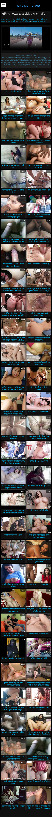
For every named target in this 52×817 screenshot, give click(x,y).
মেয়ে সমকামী (11, 21)
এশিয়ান (24, 19)
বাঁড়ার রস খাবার (34, 19)
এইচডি (18, 19)
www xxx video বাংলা (38, 21)
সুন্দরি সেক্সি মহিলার (23, 21)
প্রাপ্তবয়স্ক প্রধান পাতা (8, 19)
